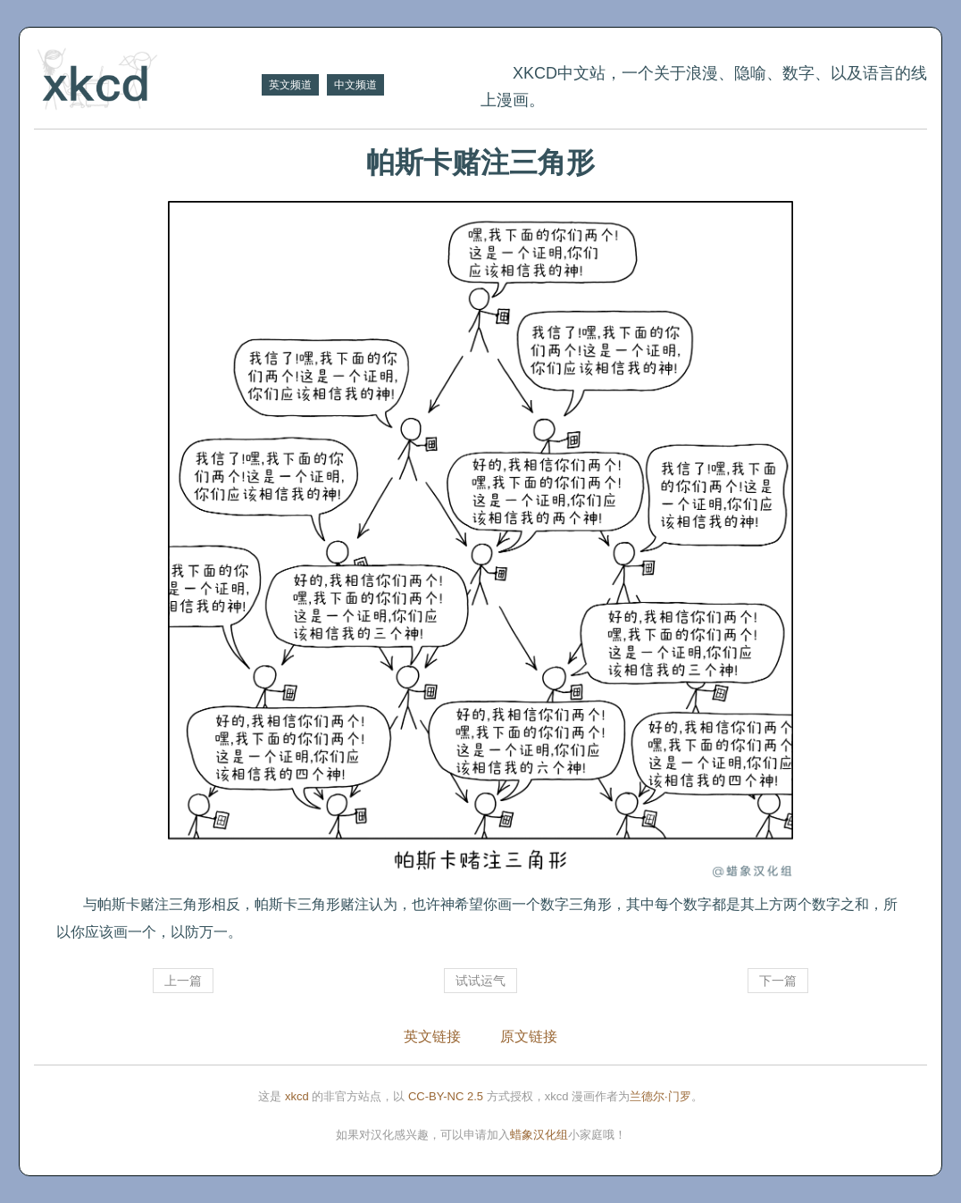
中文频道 (355, 85)
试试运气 (480, 980)
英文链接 (432, 1036)
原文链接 (528, 1036)
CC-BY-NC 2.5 (445, 1096)
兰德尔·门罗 (660, 1096)
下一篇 (778, 980)
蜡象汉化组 (539, 1134)
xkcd (297, 1096)
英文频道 (290, 85)
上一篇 (183, 980)
